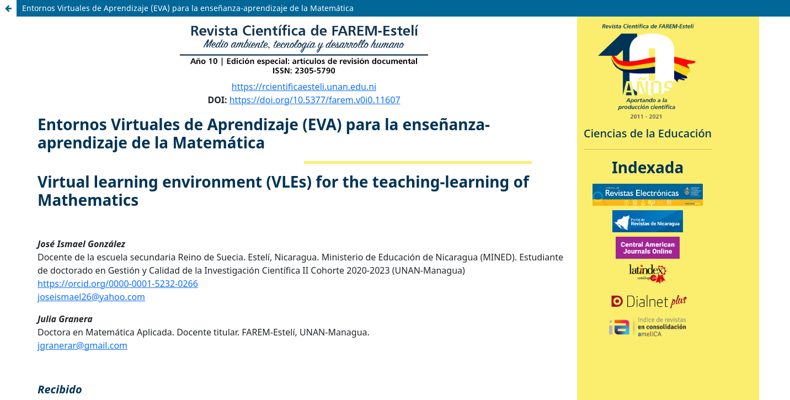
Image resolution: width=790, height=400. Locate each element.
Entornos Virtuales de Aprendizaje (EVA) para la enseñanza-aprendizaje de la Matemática (188, 8)
